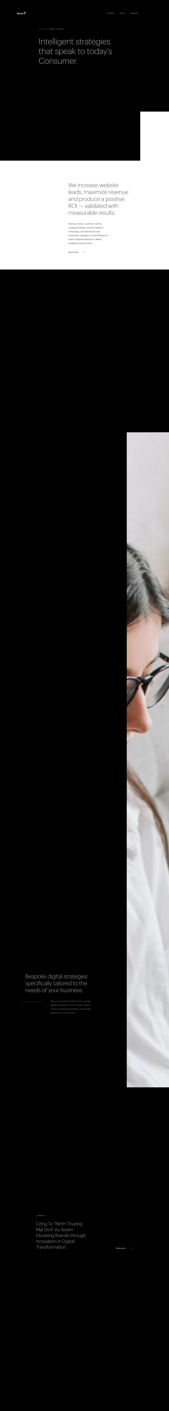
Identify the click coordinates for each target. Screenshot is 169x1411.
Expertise (44, 29)
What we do (124, 1248)
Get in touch (77, 252)
